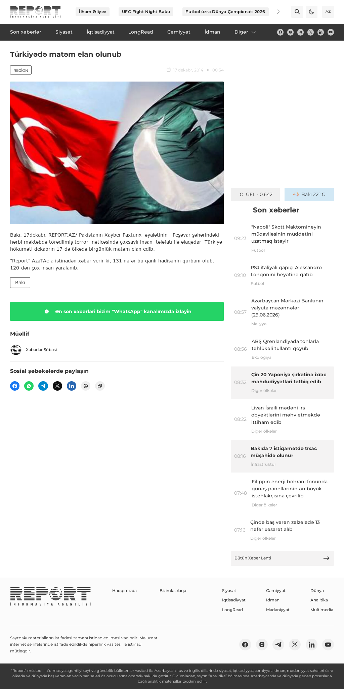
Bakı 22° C (309, 194)
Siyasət (229, 590)
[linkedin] (320, 32)
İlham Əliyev (92, 11)
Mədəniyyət (278, 609)
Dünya (317, 590)
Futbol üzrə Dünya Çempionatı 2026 (225, 11)
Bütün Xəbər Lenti (282, 558)
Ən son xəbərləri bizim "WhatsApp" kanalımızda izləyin (116, 311)
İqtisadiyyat (234, 599)
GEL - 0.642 (255, 194)
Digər (245, 32)
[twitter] (310, 32)
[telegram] (300, 32)
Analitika (319, 599)
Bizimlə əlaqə (173, 590)
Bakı (20, 282)
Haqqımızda (124, 590)
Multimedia (321, 609)
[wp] (29, 386)
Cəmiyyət (276, 590)
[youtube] (331, 32)
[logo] (35, 12)
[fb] (280, 32)
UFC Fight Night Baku (146, 11)
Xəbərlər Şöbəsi (33, 350)
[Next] (274, 11)
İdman (273, 599)
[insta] (290, 32)
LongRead (232, 609)
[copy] (99, 386)
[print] (85, 386)
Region (20, 70)
